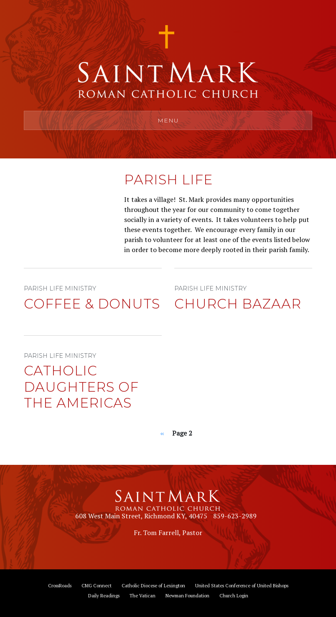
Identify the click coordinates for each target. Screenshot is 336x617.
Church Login (233, 595)
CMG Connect (96, 585)
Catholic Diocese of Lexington (153, 585)
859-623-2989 (235, 515)
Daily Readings (104, 595)
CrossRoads (59, 585)
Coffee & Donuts (92, 304)
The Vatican (142, 595)
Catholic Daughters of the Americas (81, 386)
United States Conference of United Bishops (241, 585)
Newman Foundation (187, 595)
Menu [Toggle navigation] (168, 120)
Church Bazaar (237, 304)
